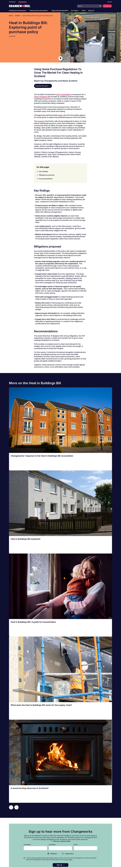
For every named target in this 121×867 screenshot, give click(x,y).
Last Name (52, 844)
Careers (109, 1)
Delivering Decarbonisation (39, 10)
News (84, 10)
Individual (52, 853)
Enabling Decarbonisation (17, 10)
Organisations (22, 2)
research (41, 121)
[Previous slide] (11, 807)
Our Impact (74, 10)
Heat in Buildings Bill (42, 97)
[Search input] (88, 6)
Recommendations (46, 179)
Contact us (107, 6)
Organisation (68, 853)
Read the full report (42, 86)
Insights (17, 15)
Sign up (59, 865)
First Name (27, 844)
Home (11, 15)
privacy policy (68, 859)
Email (76, 844)
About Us (91, 10)
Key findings (43, 171)
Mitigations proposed (46, 175)
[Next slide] (16, 807)
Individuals (12, 2)
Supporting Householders (59, 10)
